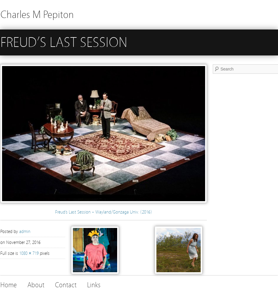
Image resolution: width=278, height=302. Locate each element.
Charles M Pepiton (37, 15)
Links (93, 285)
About (35, 285)
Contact (65, 285)
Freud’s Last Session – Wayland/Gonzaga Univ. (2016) (103, 212)
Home (8, 285)
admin (24, 231)
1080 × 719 (29, 253)
